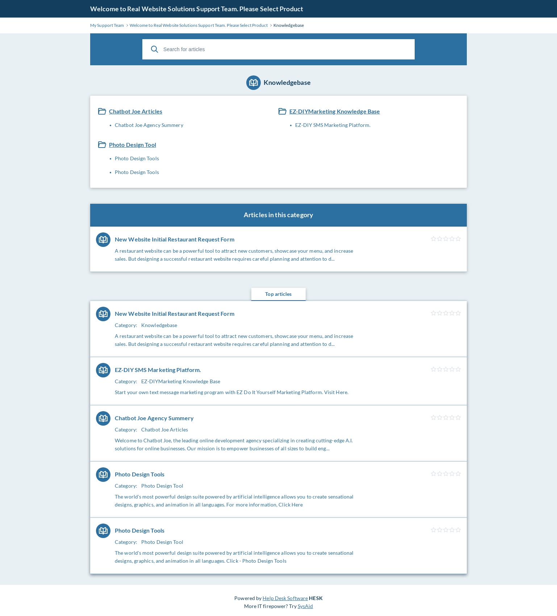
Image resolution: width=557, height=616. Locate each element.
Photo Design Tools (137, 158)
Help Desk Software (285, 598)
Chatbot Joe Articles (135, 111)
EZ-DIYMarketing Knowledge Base (334, 111)
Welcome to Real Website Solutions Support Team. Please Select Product (196, 9)
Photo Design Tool (132, 144)
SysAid (305, 606)
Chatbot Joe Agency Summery (149, 125)
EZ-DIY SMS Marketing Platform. (332, 125)
